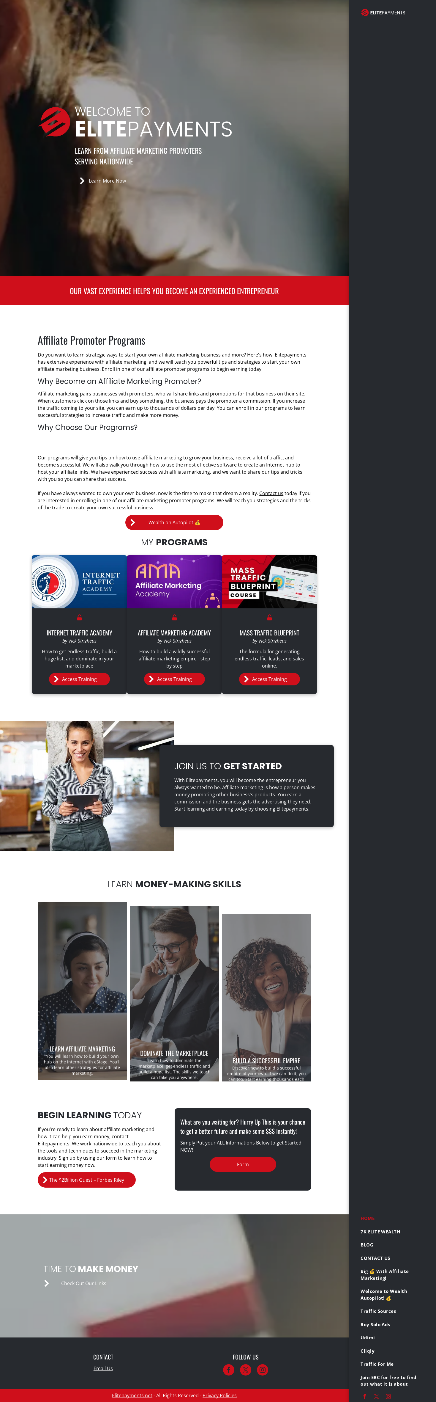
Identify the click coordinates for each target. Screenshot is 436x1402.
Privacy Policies (220, 1395)
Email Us (103, 1368)
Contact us (271, 493)
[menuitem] (390, 1218)
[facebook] (364, 1397)
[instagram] (388, 1397)
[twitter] (376, 1397)
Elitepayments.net (132, 1395)
